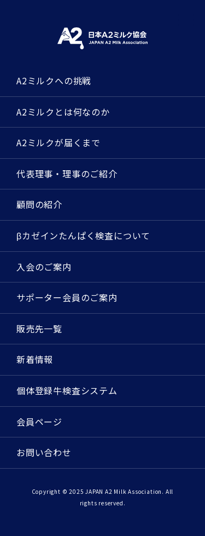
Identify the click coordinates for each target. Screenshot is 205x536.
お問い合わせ (44, 452)
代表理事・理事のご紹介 (67, 173)
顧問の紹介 (39, 204)
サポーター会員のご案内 (67, 297)
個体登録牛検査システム (67, 390)
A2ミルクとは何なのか (63, 111)
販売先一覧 (39, 328)
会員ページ (39, 421)
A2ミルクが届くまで (58, 142)
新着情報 (34, 359)
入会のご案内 (44, 266)
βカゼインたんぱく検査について (83, 235)
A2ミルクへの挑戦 (53, 80)
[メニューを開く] (186, 20)
